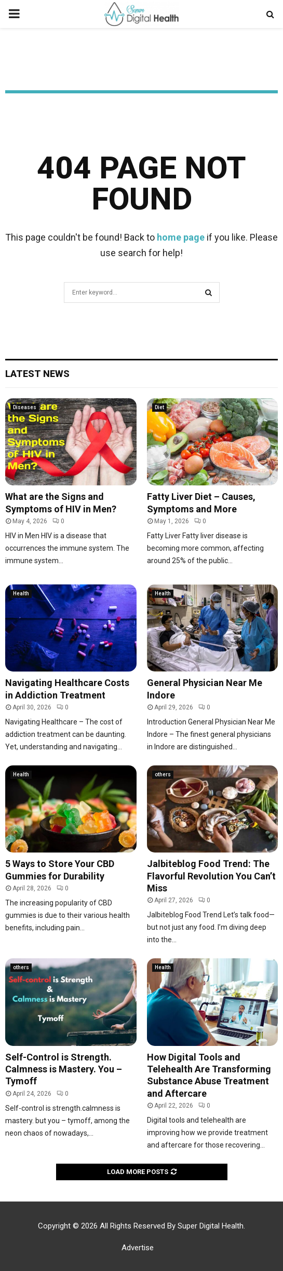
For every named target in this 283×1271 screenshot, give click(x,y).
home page (181, 237)
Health (21, 593)
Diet (159, 407)
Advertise (138, 1247)
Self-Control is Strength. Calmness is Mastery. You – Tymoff (63, 1069)
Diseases (24, 407)
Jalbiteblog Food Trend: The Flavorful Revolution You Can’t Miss (211, 875)
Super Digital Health (211, 1226)
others (163, 774)
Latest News (37, 373)
